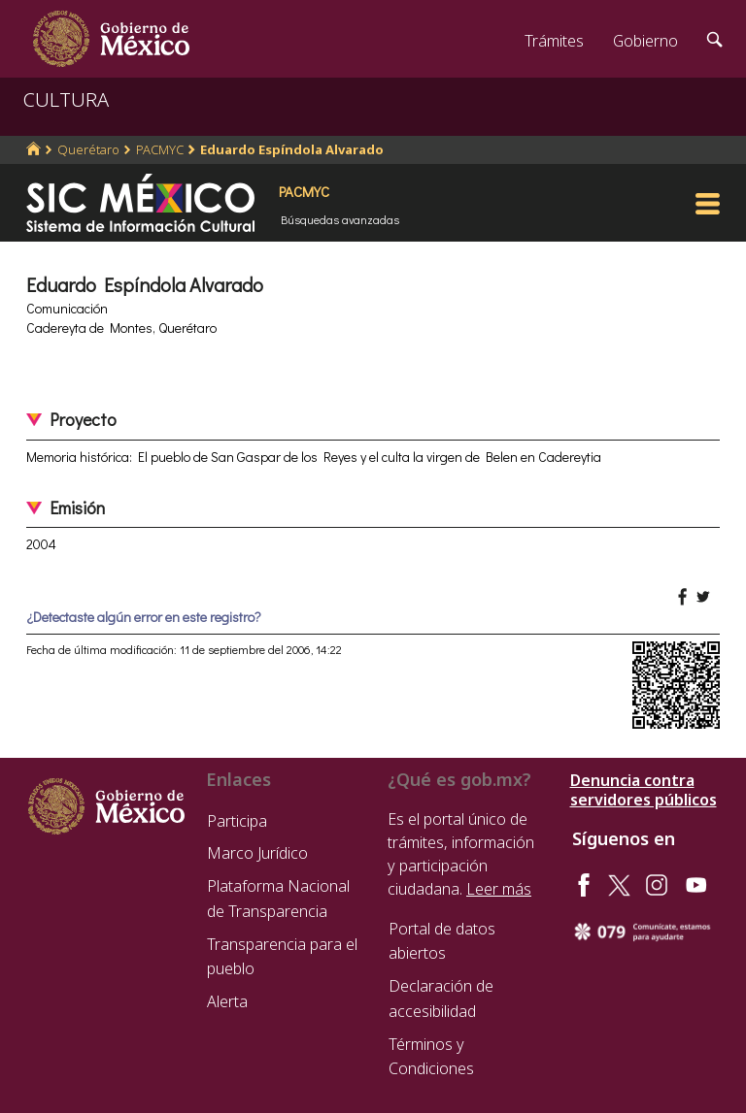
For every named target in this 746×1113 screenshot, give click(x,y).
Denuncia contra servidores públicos (643, 789)
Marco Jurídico (257, 853)
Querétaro (88, 149)
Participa (237, 821)
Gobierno (645, 40)
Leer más (498, 889)
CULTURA (66, 99)
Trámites (554, 40)
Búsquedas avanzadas (340, 219)
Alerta (227, 1001)
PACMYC (160, 149)
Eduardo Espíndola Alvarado (292, 149)
